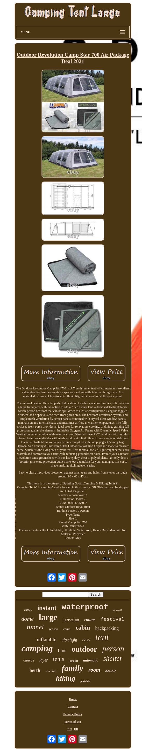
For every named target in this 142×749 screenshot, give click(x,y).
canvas (28, 660)
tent (102, 637)
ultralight (69, 640)
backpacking (107, 628)
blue (62, 650)
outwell (117, 610)
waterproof (84, 607)
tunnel (35, 627)
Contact (73, 706)
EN (69, 729)
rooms (89, 619)
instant (46, 607)
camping (37, 648)
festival (112, 619)
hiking (65, 678)
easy (86, 639)
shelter (113, 658)
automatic (90, 660)
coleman (51, 671)
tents (58, 659)
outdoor (84, 649)
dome (27, 619)
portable (85, 681)
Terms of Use (73, 722)
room (94, 670)
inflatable (46, 639)
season (53, 629)
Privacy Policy (72, 714)
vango (28, 609)
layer (43, 660)
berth (35, 670)
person (113, 648)
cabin (82, 627)
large (48, 617)
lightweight (70, 620)
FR (76, 729)
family (72, 668)
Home (73, 699)
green (73, 661)
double (110, 671)
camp (66, 629)
